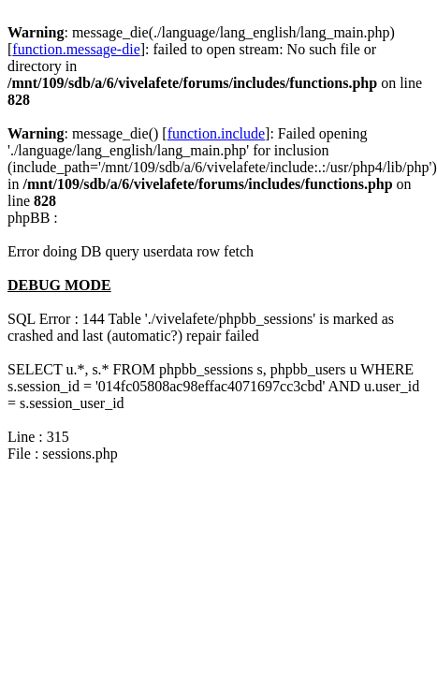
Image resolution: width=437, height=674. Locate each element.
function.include (216, 133)
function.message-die (75, 49)
